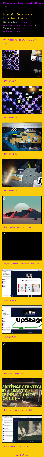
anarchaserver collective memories (17, 29)
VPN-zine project (10, 300)
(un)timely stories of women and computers (22, 264)
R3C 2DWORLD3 (10, 117)
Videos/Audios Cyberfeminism (17, 39)
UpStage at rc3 (10, 337)
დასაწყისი (4, 39)
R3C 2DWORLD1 (10, 190)
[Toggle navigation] (5, 6)
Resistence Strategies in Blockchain (18, 410)
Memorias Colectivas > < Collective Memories (23, 3)
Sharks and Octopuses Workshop (17, 227)
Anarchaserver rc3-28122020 (16, 446)
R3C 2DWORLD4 (10, 81)
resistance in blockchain (14, 373)
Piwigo (25, 455)
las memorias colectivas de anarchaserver (17, 23)
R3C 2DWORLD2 (10, 154)
